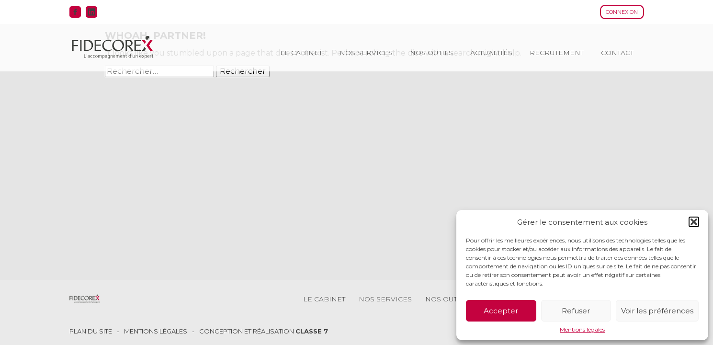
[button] (694, 222)
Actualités (491, 52)
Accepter (501, 310)
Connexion (622, 12)
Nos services (366, 52)
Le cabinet (301, 52)
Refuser (576, 310)
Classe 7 (311, 331)
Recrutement (557, 52)
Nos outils (431, 52)
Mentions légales (582, 329)
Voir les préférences (657, 310)
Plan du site (90, 331)
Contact (617, 52)
